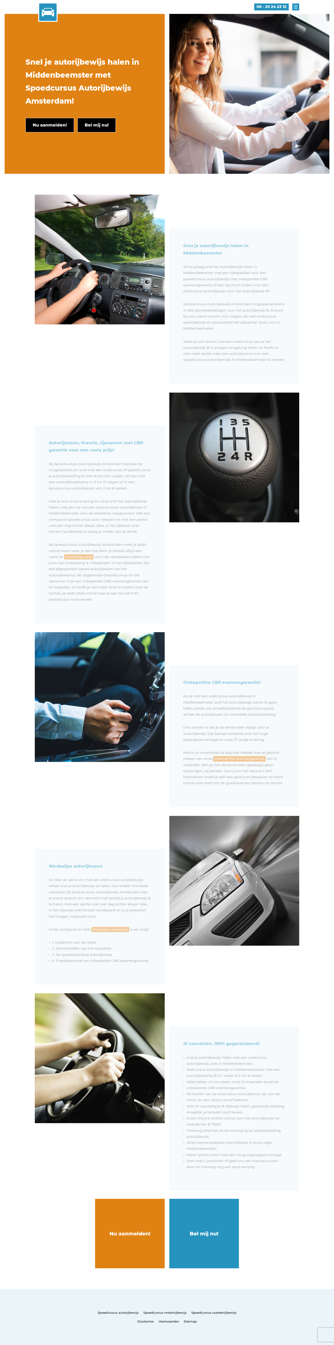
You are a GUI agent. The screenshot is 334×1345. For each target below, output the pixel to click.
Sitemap (190, 1321)
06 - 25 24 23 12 (271, 6)
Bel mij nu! (204, 1234)
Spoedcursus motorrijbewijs (165, 1312)
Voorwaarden (169, 1321)
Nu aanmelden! (130, 1234)
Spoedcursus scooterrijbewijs (214, 1312)
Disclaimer (145, 1321)
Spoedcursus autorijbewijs (118, 1312)
